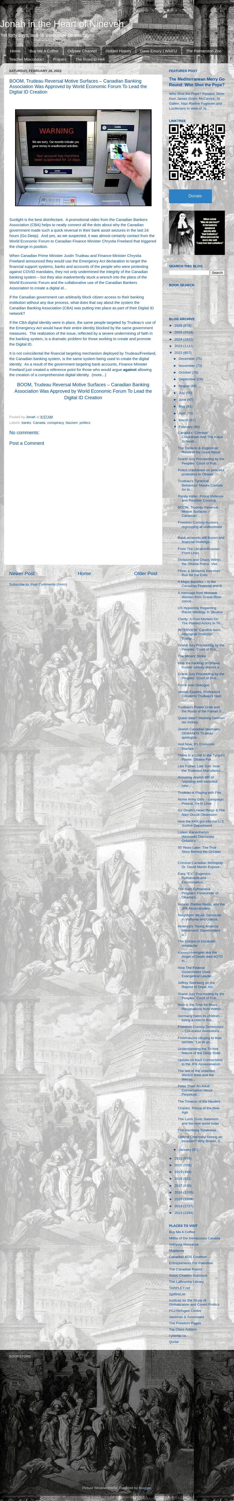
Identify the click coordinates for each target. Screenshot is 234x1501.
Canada (39, 423)
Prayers (59, 59)
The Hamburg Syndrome (197, 1130)
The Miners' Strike (192, 656)
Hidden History (118, 51)
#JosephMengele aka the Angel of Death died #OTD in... (200, 956)
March (184, 420)
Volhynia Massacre (183, 1244)
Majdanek (176, 1251)
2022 (178, 353)
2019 (178, 1172)
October (185, 372)
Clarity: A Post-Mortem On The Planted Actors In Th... (200, 621)
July (182, 393)
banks (26, 423)
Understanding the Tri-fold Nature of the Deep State (199, 1051)
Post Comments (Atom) (49, 584)
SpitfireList (177, 1294)
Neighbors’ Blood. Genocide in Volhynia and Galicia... (200, 917)
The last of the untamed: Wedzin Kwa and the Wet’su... (197, 1075)
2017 (178, 1186)
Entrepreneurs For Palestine (191, 1263)
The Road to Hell (90, 59)
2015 (178, 1199)
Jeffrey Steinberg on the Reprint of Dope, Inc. (196, 985)
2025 (178, 332)
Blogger (145, 1488)
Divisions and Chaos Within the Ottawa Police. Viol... (199, 562)
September (188, 379)
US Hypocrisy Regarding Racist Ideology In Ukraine (200, 610)
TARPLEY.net (179, 1288)
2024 (178, 339)
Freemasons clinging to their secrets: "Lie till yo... (200, 1040)
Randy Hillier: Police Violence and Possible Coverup (201, 498)
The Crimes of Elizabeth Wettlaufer (196, 943)
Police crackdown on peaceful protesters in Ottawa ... (201, 472)
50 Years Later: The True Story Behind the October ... (199, 852)
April (183, 413)
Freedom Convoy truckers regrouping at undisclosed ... (200, 526)
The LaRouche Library (186, 1282)
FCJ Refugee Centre (185, 1311)
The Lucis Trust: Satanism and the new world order (198, 1121)
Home (15, 51)
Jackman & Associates (186, 1317)
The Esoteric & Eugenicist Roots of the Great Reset (199, 450)
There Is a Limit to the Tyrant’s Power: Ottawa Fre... (201, 757)
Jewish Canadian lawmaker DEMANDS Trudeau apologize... (199, 733)
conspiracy (55, 423)
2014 (178, 1206)
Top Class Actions (183, 1329)
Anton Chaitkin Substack (188, 1275)
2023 (178, 346)
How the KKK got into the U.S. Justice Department (201, 823)
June (183, 400)
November (187, 366)
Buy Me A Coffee (44, 51)
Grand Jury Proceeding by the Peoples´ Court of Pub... (201, 461)
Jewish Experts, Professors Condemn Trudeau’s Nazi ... (199, 696)
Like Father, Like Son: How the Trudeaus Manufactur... (201, 768)
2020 (178, 1165)
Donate (195, 196)
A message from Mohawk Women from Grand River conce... (200, 597)
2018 (178, 1179)
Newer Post (22, 573)
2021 (178, 1158)
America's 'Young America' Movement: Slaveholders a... (199, 930)
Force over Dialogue (194, 685)
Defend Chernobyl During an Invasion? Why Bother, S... (200, 1139)
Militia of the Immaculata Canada (194, 1238)
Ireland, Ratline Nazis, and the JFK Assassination (201, 906)
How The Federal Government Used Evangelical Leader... (196, 972)
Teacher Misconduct (26, 59)
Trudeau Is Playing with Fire (199, 793)
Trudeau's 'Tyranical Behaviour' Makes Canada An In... (200, 485)
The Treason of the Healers (199, 1101)
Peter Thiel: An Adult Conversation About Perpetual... (195, 1090)
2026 (178, 325)
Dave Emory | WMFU (158, 51)
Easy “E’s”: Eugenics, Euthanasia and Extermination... (194, 878)
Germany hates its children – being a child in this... (200, 1018)
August (185, 386)
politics (85, 423)
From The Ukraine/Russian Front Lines (199, 551)
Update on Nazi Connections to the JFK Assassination (200, 1062)
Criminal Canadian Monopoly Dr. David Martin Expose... (200, 865)
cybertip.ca (177, 1336)
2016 (178, 1192)
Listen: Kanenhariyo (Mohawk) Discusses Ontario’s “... (196, 836)
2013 (178, 1213)
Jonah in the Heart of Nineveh (62, 24)
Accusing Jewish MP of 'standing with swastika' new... (198, 781)
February (186, 427)
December (187, 359)
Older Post (145, 573)
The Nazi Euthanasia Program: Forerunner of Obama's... (198, 893)
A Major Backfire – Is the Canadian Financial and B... (201, 584)
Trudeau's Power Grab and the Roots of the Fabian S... (201, 709)
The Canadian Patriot (185, 1269)
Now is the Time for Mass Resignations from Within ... (201, 1007)
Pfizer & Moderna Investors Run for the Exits (199, 573)
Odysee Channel (82, 51)
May (182, 406)
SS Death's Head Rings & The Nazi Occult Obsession (201, 812)
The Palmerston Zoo (204, 51)
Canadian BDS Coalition (188, 1257)
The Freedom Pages (185, 1323)
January (185, 1150)
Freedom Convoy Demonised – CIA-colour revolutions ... (201, 1029)
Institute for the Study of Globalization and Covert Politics (194, 1302)
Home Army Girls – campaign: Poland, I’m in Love (201, 801)
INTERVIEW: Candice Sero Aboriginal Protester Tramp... (199, 634)
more (97, 375)
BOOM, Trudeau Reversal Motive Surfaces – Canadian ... (198, 511)
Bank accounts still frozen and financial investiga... (201, 540)
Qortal (174, 1342)
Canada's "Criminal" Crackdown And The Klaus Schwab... (200, 437)
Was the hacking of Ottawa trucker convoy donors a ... (200, 665)
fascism (72, 423)
